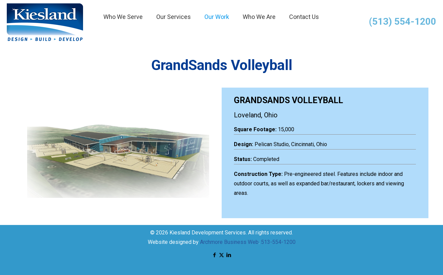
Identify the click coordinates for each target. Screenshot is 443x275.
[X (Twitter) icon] (221, 255)
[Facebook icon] (214, 255)
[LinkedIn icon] (228, 255)
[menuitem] (123, 33)
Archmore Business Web (229, 242)
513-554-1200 (278, 242)
